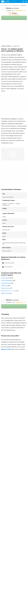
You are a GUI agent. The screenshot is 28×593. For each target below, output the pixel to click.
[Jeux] (10, 5)
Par (8, 10)
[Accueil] (1, 5)
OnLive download (5, 278)
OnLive (12, 8)
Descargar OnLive (6, 283)
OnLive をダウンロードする (8, 290)
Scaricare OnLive (5, 288)
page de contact (6, 349)
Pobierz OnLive (5, 293)
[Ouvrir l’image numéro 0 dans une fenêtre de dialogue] (12, 154)
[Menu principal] (26, 1)
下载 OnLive (4, 285)
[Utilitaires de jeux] (15, 5)
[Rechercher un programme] (23, 1)
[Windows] (5, 5)
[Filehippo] (5, 1)
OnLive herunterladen (7, 280)
